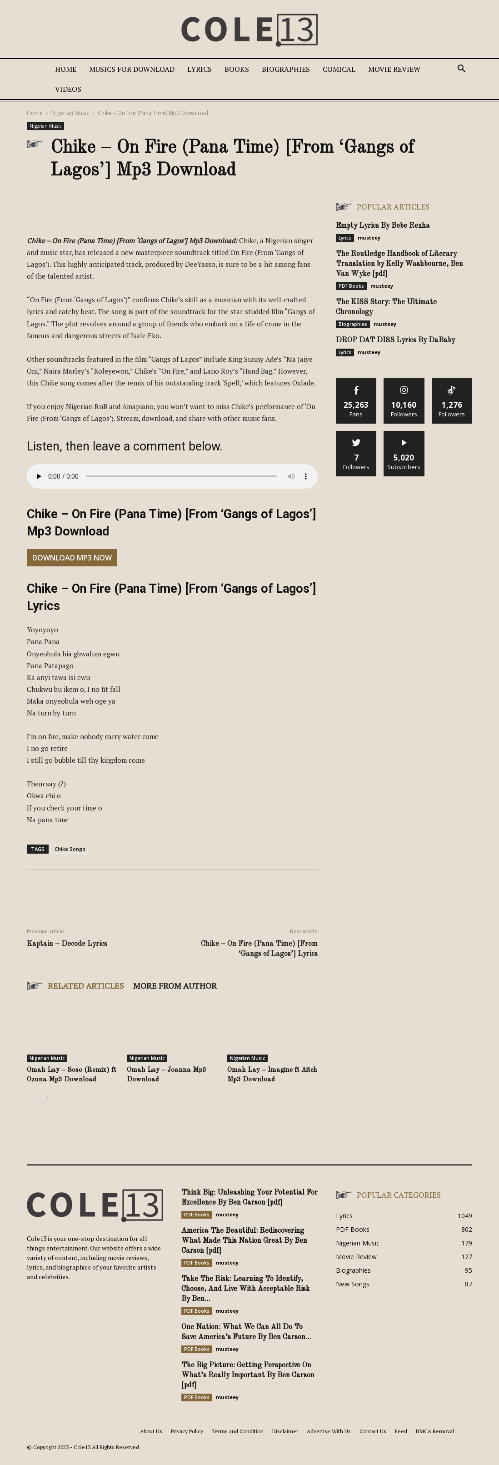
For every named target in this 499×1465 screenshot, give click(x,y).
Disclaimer (285, 1431)
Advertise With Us (329, 1431)
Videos (68, 89)
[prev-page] (32, 1098)
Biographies (286, 69)
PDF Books (351, 286)
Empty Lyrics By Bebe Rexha (383, 226)
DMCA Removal (435, 1431)
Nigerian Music (70, 113)
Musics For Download (132, 69)
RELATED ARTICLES (86, 985)
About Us (151, 1431)
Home (65, 69)
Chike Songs (70, 848)
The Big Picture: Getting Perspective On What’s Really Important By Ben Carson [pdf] (247, 1375)
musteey (369, 237)
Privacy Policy (187, 1431)
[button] (461, 69)
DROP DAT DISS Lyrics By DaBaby (395, 340)
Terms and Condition (238, 1431)
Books (237, 69)
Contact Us (372, 1431)
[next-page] (47, 1098)
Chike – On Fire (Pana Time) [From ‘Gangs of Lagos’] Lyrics (259, 949)
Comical (339, 69)
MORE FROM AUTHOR (175, 985)
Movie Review (394, 69)
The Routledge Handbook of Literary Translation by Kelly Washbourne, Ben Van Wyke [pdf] (399, 264)
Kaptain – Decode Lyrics (67, 944)
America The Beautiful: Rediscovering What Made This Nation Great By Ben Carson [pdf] (244, 1241)
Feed (401, 1431)
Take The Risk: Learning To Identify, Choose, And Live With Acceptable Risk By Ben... (245, 1289)
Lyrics (199, 69)
